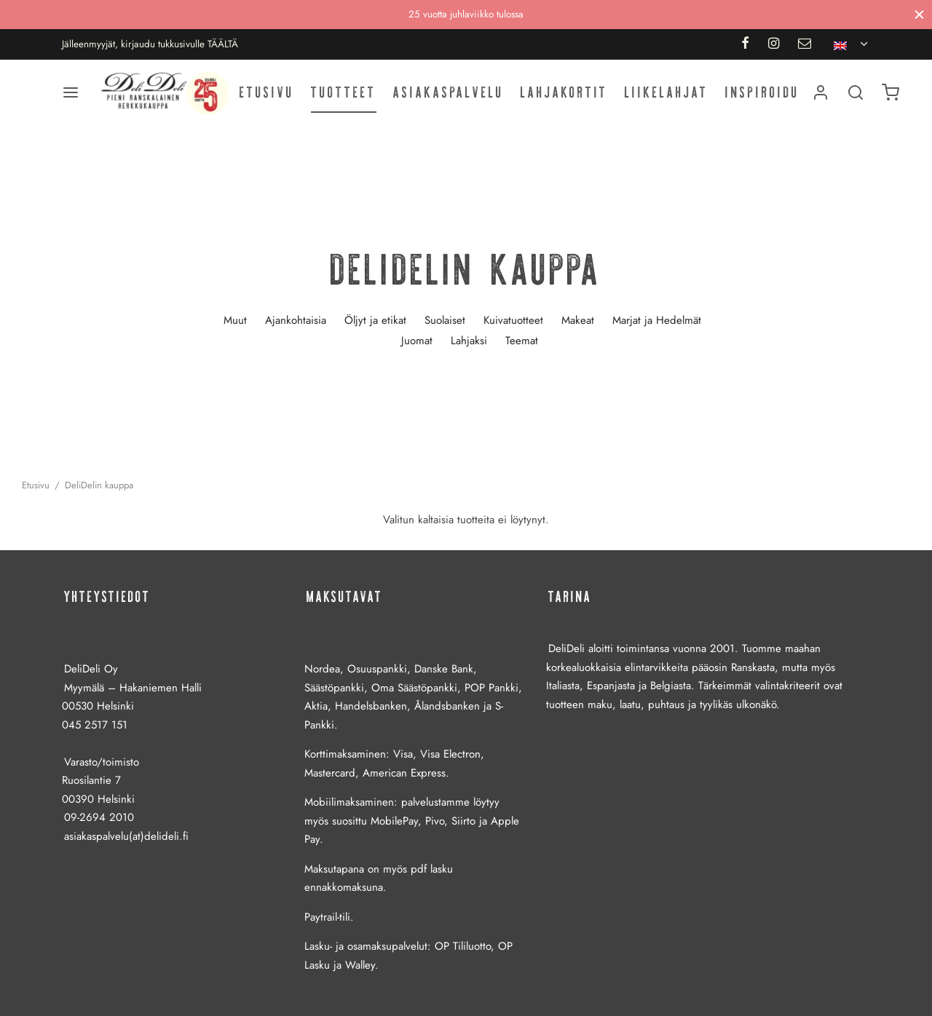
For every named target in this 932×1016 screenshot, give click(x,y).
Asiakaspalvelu (448, 92)
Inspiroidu (762, 92)
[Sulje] (919, 14)
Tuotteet (343, 92)
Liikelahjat (666, 92)
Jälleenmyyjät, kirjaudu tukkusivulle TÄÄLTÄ (150, 44)
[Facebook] (744, 44)
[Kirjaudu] (820, 92)
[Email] (804, 44)
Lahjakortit (564, 92)
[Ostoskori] (890, 92)
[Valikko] (70, 92)
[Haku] (855, 92)
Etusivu (267, 92)
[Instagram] (773, 44)
